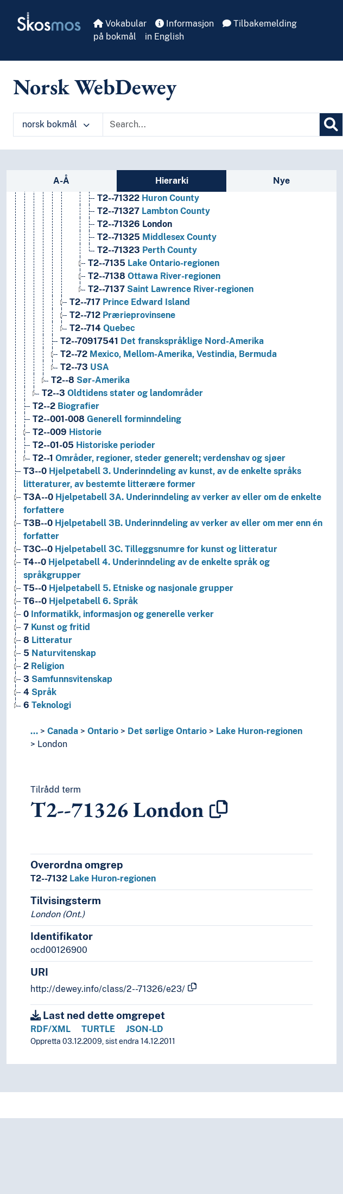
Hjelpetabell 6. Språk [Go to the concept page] (80, 601)
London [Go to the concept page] (134, 224)
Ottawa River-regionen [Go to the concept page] (154, 276)
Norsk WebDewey (94, 87)
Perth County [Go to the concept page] (147, 250)
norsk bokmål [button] (56, 124)
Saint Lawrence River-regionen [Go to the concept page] (170, 289)
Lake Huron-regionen (259, 731)
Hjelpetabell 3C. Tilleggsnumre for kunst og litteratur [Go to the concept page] (150, 549)
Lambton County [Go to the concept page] (153, 211)
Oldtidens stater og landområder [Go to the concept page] (122, 393)
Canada (62, 731)
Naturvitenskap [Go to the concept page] (59, 653)
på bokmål (114, 36)
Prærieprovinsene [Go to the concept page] (122, 315)
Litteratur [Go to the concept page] (47, 640)
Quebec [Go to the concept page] (102, 328)
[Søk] (331, 125)
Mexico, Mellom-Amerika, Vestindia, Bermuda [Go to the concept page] (168, 354)
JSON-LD (144, 1029)
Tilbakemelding (260, 23)
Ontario (102, 731)
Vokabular (120, 23)
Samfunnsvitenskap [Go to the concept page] (67, 679)
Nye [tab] (281, 181)
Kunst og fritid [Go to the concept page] (56, 627)
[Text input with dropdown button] (211, 125)
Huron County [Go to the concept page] (148, 198)
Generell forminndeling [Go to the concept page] (107, 419)
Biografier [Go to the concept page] (66, 406)
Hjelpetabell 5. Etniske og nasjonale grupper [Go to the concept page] (128, 588)
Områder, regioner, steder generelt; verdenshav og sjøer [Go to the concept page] (159, 458)
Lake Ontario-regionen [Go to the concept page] (153, 263)
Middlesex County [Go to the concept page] (157, 237)
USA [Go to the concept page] (84, 367)
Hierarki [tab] (171, 181)
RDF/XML (50, 1029)
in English (164, 36)
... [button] (34, 731)
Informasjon (184, 23)
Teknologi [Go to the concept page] (47, 705)
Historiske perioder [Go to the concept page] (94, 445)
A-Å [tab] (61, 181)
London (52, 744)
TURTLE (98, 1029)
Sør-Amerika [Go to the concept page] (90, 380)
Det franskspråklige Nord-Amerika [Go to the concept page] (162, 341)
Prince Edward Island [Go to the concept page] (129, 302)
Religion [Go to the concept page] (43, 666)
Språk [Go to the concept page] (39, 692)
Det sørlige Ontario (167, 731)
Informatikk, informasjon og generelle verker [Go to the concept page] (118, 614)
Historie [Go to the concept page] (67, 432)
